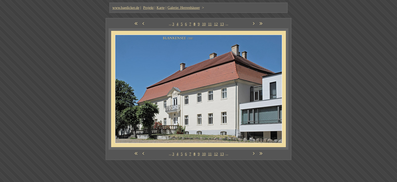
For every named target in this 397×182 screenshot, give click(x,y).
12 (216, 24)
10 (204, 24)
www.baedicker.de (125, 8)
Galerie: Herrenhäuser (184, 8)
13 (222, 24)
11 (210, 24)
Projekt (148, 8)
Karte (160, 8)
